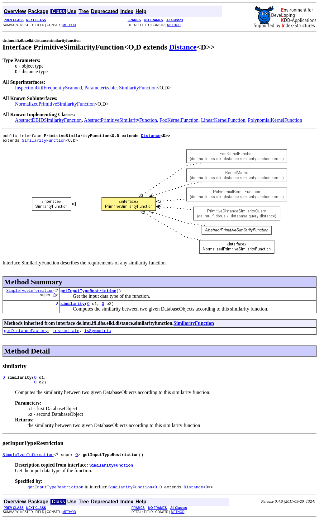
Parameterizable (100, 87)
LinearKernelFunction (223, 120)
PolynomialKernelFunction (275, 120)
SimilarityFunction (138, 87)
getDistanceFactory (26, 335)
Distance (183, 47)
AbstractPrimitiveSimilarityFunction (120, 120)
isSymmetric (97, 335)
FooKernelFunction (179, 120)
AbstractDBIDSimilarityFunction (48, 120)
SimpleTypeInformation (29, 293)
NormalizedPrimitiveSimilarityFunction (55, 104)
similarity (72, 307)
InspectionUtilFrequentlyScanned (48, 87)
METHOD (69, 25)
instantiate (66, 335)
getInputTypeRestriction (88, 293)
